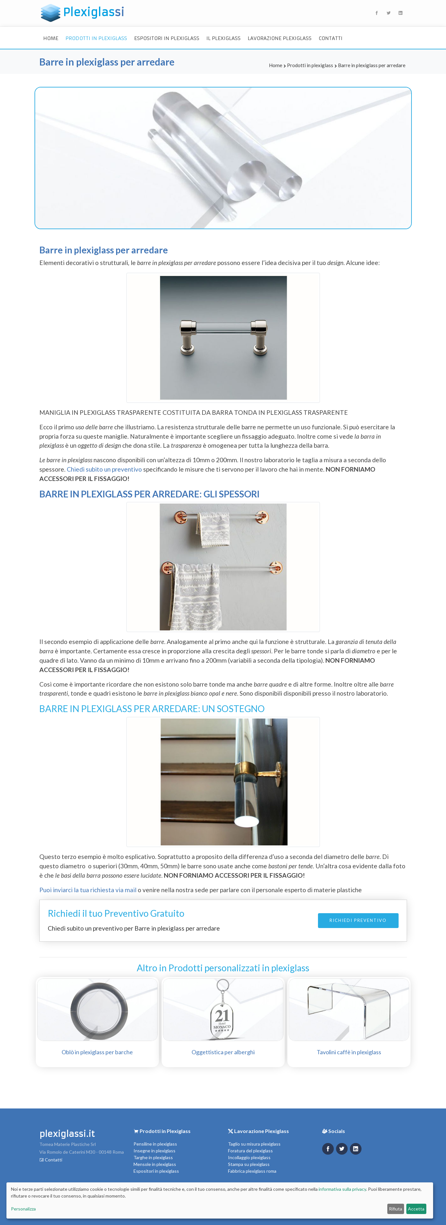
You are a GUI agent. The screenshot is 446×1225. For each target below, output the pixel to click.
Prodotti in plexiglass (96, 38)
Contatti (330, 38)
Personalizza (23, 1208)
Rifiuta (395, 1208)
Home (50, 38)
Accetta (416, 1208)
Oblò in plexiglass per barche (97, 1052)
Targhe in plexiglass (153, 1157)
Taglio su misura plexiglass (254, 1144)
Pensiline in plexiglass (155, 1144)
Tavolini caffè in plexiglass (349, 1052)
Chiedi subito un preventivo (105, 469)
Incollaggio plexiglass (249, 1157)
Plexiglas (82, 13)
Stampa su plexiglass (249, 1164)
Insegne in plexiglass (154, 1150)
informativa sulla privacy (342, 1189)
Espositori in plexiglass (166, 38)
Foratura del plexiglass (250, 1150)
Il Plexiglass (223, 38)
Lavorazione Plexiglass (280, 38)
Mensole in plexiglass (155, 1164)
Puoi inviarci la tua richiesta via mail (87, 889)
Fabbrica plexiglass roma (252, 1171)
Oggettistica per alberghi (223, 1052)
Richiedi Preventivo (358, 920)
